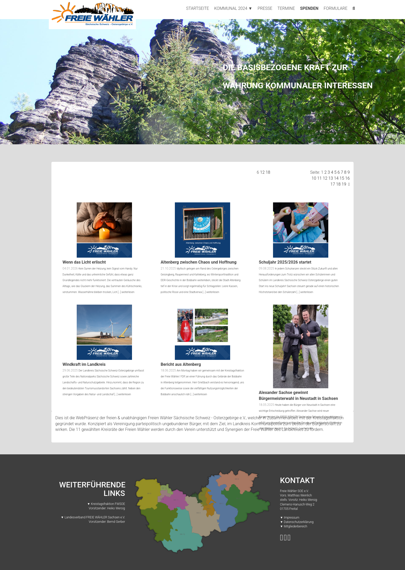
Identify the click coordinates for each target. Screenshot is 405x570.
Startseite (197, 8)
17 (332, 184)
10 (313, 178)
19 (344, 184)
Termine (286, 8)
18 (268, 172)
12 (262, 172)
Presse (265, 8)
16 (347, 178)
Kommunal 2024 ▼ (233, 8)
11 (319, 178)
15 (342, 178)
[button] (30, 81)
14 (336, 178)
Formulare (335, 8)
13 (330, 178)
